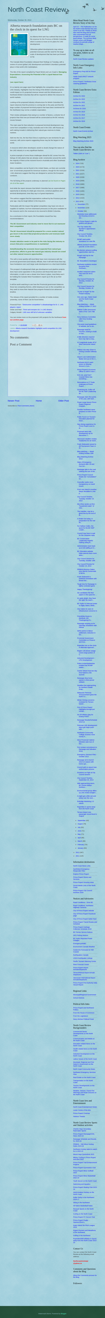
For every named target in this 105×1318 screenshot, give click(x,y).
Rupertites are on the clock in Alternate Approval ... (86, 646)
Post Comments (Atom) (26, 406)
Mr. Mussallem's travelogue (87, 261)
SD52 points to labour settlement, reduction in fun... (86, 633)
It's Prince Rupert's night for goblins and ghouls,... (87, 222)
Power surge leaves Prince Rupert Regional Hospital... (86, 404)
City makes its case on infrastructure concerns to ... (87, 611)
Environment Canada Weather (84, 947)
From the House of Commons (83, 1013)
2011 (78, 856)
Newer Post (13, 400)
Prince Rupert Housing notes (83, 882)
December (81, 204)
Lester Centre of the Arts (82, 1110)
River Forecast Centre (81, 964)
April (79, 838)
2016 (78, 191)
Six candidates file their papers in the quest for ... (87, 594)
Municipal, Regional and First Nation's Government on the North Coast (83, 1064)
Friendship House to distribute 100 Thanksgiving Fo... (84, 618)
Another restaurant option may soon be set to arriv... (86, 273)
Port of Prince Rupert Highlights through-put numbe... (86, 709)
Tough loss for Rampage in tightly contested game (86, 585)
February (81, 844)
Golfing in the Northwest (81, 1235)
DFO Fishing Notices (80, 935)
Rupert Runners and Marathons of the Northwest (84, 1231)
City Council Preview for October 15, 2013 (85, 565)
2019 (78, 181)
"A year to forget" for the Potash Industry (85, 292)
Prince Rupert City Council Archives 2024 (82, 891)
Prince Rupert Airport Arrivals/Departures (80, 968)
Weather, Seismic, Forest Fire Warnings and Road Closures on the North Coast (84, 1092)
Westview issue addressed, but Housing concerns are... (87, 216)
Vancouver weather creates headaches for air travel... (87, 440)
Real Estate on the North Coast (84, 1077)
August (80, 824)
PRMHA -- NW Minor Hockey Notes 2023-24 (83, 1145)
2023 (78, 167)
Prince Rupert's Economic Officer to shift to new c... (87, 370)
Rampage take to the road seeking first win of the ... (87, 470)
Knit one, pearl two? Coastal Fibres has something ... (84, 377)
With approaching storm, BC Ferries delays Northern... (86, 785)
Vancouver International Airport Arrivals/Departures (84, 979)
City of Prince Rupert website (83, 910)
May (79, 834)
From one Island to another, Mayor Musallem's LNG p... (87, 491)
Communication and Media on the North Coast (84, 1040)
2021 (78, 174)
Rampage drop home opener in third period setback (85, 680)
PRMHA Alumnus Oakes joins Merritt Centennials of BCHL (86, 571)
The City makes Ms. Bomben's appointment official (86, 228)
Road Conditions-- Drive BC (83, 902)
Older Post (63, 400)
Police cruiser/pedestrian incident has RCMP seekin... (86, 665)
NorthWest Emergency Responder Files (81, 870)
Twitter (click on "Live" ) (81, 153)
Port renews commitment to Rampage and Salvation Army (87, 749)
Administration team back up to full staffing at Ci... (86, 547)
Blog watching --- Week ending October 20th (85, 452)
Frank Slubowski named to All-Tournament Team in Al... (86, 446)
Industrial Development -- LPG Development (86, 659)
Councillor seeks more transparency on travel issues (86, 484)
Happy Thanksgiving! (84, 589)
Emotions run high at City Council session (86, 773)
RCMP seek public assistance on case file (86, 240)
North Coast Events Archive (83, 131)
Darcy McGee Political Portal (83, 1019)
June (80, 831)
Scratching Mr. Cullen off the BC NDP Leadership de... (86, 391)
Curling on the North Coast (82, 1214)
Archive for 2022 (79, 102)
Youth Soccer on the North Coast (85, 1181)
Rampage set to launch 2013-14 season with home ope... (85, 762)
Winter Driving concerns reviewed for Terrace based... (85, 702)
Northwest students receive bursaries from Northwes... (87, 266)
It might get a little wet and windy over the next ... (86, 797)
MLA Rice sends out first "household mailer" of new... (86, 506)
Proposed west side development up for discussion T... (85, 433)
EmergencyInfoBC (79, 943)
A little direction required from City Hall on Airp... (86, 338)
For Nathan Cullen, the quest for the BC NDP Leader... (85, 528)
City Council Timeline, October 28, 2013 (85, 235)
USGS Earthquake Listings (82, 958)
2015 (78, 194)
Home (39, 400)
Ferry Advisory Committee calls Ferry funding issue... (86, 319)
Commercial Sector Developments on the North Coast (83, 1033)
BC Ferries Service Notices (83, 932)
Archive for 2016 (79, 121)
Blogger (63, 1314)
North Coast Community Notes (84, 1069)
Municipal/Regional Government (84, 995)
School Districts (78, 998)
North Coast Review (37, 9)
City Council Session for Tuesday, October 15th (86, 559)
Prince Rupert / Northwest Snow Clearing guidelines (84, 82)
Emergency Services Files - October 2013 (87, 755)
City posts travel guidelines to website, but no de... (86, 325)
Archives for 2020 (79, 108)
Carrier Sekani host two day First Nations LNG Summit (87, 672)
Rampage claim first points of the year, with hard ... (86, 398)
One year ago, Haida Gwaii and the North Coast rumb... (87, 299)
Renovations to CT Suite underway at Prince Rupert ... (86, 384)
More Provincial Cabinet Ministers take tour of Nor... (85, 742)
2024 (78, 163)
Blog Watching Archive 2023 (83, 141)
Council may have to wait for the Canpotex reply (86, 534)
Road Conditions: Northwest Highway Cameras (83, 906)
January (81, 848)
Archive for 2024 (79, 96)
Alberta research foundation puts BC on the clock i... (87, 246)
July (79, 827)
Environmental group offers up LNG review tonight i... (87, 792)
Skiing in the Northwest (81, 1202)
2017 (78, 187)
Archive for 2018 (79, 115)
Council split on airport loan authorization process (87, 768)
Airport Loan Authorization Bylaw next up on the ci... (87, 358)
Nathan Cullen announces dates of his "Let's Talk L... (86, 311)
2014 (78, 198)
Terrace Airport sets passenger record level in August (87, 814)
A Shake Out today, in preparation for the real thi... (86, 520)
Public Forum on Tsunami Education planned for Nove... (86, 419)
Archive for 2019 (79, 112)
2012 (78, 852)
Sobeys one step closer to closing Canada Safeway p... (87, 351)
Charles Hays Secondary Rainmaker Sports (82, 1130)
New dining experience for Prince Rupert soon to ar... (86, 426)
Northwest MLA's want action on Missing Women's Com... (85, 364)
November (81, 208)
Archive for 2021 (79, 105)
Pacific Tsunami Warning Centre (84, 961)
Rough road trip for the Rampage (85, 256)
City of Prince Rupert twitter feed (84, 919)
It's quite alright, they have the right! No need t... (86, 599)
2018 (78, 184)
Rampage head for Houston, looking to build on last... (86, 331)
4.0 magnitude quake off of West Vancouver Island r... (86, 344)
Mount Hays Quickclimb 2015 (83, 1154)
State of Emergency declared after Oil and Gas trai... (85, 464)
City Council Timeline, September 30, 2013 (85, 779)
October (81, 211)
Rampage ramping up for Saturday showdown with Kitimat (87, 625)
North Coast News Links (81, 866)
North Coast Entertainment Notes (85, 1107)
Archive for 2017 (79, 118)
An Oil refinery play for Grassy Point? (85, 715)
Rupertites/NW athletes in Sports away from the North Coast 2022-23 (85, 1240)
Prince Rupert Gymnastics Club (84, 1168)
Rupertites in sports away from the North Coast (86, 808)
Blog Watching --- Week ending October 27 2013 (86, 305)
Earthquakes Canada (80, 955)
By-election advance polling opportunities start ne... (87, 251)
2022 (78, 170)
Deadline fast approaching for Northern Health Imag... (86, 687)
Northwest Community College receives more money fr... (86, 734)
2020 (78, 177)
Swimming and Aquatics (81, 1184)
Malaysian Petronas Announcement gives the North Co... (87, 694)
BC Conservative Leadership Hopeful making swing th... (85, 540)
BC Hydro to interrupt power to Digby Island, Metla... (87, 604)
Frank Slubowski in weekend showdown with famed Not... (87, 578)
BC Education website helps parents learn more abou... (87, 553)
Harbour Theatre (79, 1116)
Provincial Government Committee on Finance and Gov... (86, 640)
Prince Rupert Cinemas (81, 1113)
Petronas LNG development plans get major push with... (87, 727)
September (82, 820)
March (80, 841)
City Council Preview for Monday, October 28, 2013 (85, 281)
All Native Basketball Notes (83, 1206)
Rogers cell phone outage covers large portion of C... (86, 653)
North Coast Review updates (83, 59)
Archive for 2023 (79, 99)
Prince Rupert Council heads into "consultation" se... (86, 477)
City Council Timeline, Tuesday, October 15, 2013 (85, 498)
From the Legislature (80, 1016)
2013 (78, 201)
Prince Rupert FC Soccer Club (84, 1217)
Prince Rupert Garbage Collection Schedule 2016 (82, 928)
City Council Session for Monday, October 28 (85, 287)
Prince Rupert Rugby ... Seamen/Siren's (81, 1221)
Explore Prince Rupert (81, 874)
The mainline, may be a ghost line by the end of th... (86, 513)
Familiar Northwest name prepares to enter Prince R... (86, 411)
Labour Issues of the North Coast (85, 1059)
